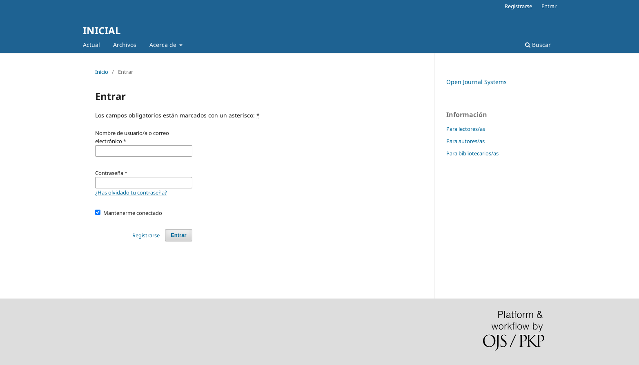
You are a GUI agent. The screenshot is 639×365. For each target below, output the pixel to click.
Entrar (549, 6)
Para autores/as (465, 141)
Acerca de (163, 45)
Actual (91, 45)
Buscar (538, 45)
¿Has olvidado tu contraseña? (131, 192)
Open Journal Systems (476, 82)
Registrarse (518, 6)
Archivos (124, 45)
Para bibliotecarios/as (472, 153)
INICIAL (102, 30)
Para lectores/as (465, 129)
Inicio (101, 71)
